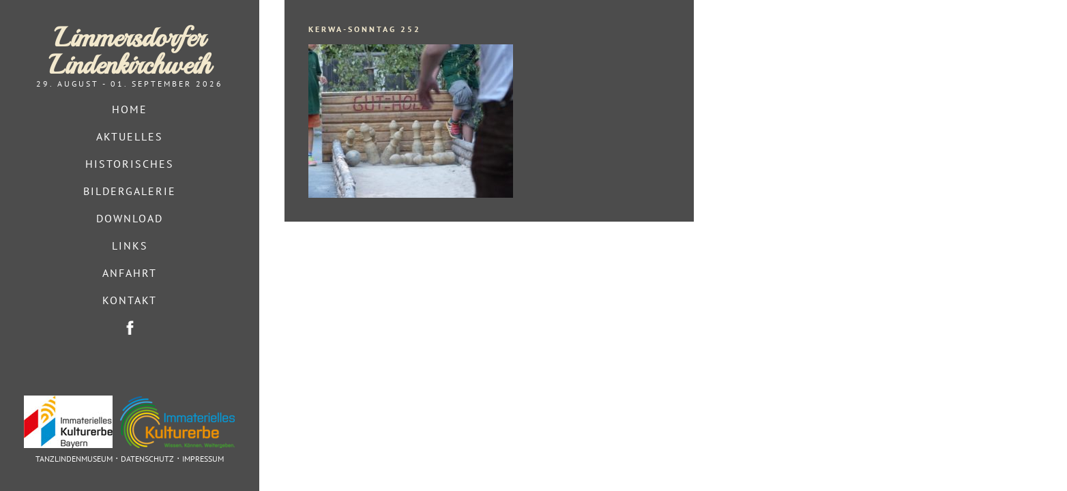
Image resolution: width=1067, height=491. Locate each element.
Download (129, 218)
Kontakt (129, 300)
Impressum (203, 458)
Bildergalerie (129, 191)
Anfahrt (129, 273)
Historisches (129, 163)
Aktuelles (129, 136)
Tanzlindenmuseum (74, 458)
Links (130, 245)
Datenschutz (147, 458)
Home (129, 109)
